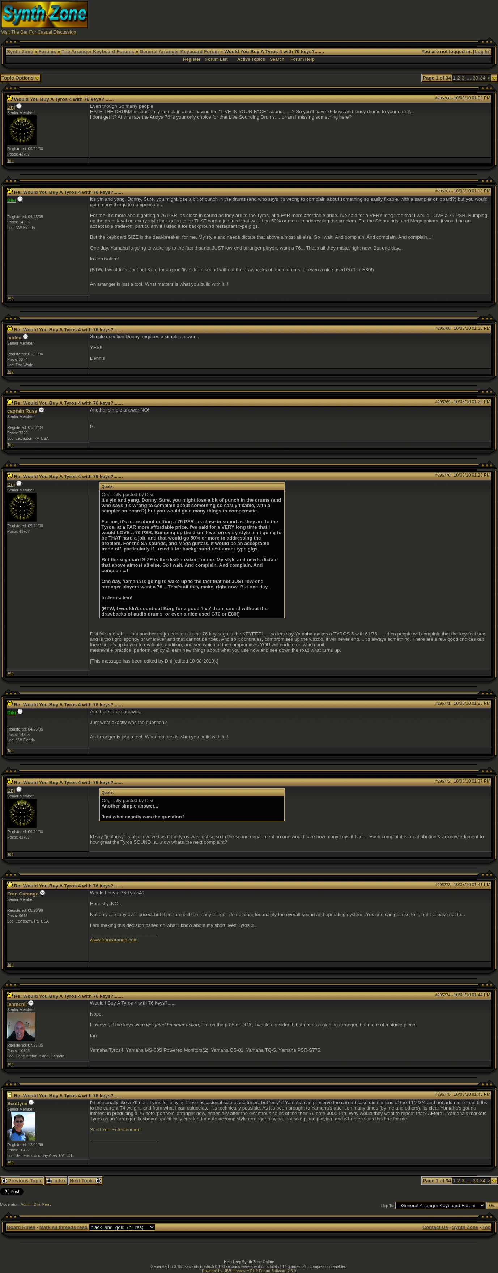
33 (475, 78)
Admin (26, 1204)
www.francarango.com (114, 939)
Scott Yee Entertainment (116, 1129)
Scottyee (17, 1103)
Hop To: (388, 1206)
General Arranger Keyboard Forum (179, 51)
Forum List (216, 59)
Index (56, 1180)
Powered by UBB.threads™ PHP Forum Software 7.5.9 (249, 1271)
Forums (47, 51)
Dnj (11, 107)
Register (191, 59)
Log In (482, 51)
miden (14, 337)
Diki (37, 1204)
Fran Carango (23, 894)
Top (10, 160)
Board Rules (21, 1227)
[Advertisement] (365, 17)
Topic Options (20, 78)
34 (482, 78)
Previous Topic (21, 1180)
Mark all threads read (63, 1227)
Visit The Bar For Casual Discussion (38, 32)
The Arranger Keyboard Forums (97, 51)
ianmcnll (17, 1004)
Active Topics (251, 59)
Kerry (46, 1204)
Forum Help (302, 59)
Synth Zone (20, 51)
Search (277, 59)
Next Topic (85, 1180)
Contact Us (435, 1227)
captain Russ (22, 411)
